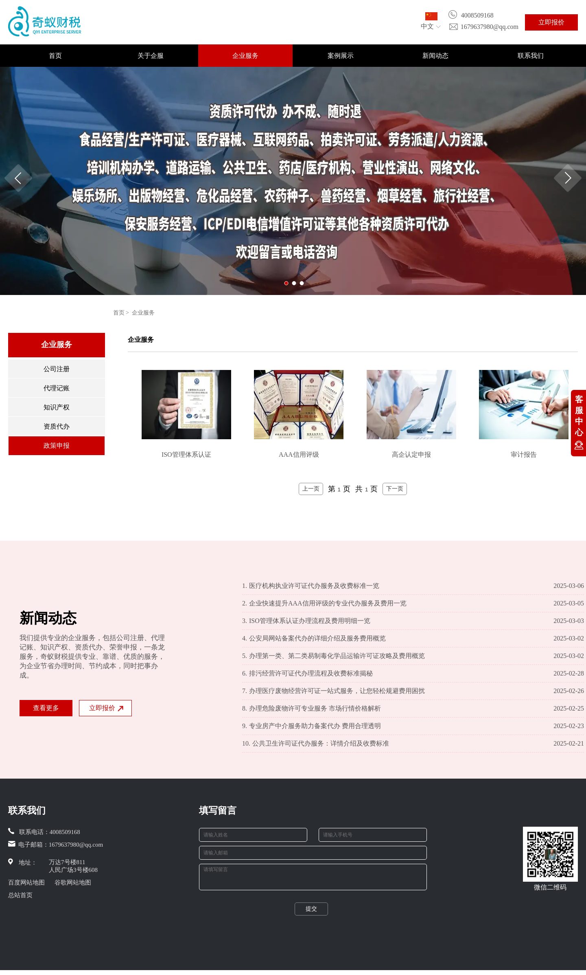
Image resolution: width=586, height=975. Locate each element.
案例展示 (341, 55)
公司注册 (57, 368)
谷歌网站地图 (73, 882)
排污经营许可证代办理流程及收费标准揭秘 (307, 673)
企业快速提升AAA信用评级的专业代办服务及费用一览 (324, 603)
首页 (55, 55)
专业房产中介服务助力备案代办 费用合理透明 (311, 726)
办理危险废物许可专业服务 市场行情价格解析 (311, 708)
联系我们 (531, 55)
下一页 (394, 488)
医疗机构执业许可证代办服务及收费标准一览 (310, 585)
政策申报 (57, 445)
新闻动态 (435, 55)
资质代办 (57, 426)
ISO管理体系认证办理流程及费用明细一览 (306, 620)
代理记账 (57, 388)
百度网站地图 (26, 882)
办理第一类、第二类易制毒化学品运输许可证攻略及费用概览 (333, 656)
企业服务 (245, 55)
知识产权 (57, 407)
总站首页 (20, 895)
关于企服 (151, 55)
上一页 (310, 488)
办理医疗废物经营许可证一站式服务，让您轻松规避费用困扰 (333, 691)
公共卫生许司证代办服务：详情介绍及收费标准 (315, 743)
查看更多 (46, 707)
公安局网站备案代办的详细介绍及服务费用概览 (314, 638)
